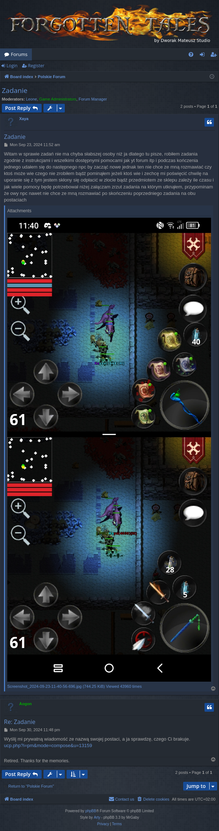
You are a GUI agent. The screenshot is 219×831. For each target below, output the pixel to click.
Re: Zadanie (19, 721)
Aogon (25, 704)
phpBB (90, 811)
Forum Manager (93, 99)
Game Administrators (57, 99)
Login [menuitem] (203, 55)
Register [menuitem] (215, 55)
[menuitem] (191, 54)
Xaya (24, 118)
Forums (19, 54)
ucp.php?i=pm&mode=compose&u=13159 (48, 745)
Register (36, 66)
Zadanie (15, 90)
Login (12, 66)
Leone (31, 99)
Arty (97, 817)
